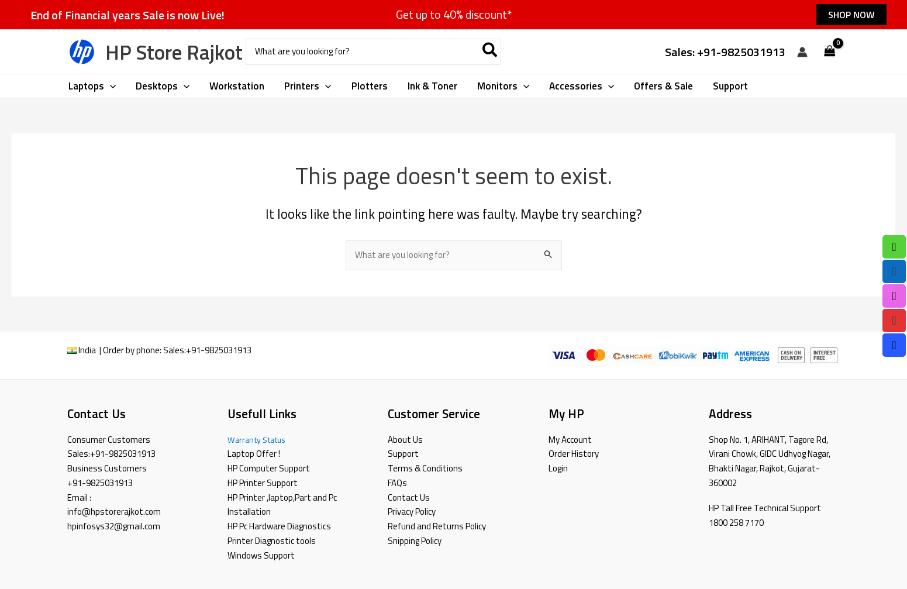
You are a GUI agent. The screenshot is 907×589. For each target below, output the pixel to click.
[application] (110, 86)
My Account (570, 439)
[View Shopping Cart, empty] (829, 52)
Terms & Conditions (425, 468)
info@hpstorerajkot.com (114, 511)
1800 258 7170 (736, 522)
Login (558, 468)
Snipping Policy (415, 540)
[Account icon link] (802, 52)
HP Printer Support (262, 483)
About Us (405, 439)
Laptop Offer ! (253, 453)
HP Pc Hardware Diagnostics (279, 526)
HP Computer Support (268, 468)
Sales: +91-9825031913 (725, 52)
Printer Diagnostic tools (271, 540)
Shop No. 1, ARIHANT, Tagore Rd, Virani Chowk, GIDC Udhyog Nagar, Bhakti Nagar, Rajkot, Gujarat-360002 (769, 461)
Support (403, 453)
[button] (851, 14)
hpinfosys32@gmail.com (113, 526)
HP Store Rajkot (174, 52)
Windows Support (261, 555)
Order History (574, 453)
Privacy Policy (412, 511)
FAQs (397, 483)
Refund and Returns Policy (437, 526)
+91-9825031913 (218, 350)
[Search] (490, 51)
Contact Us (409, 497)
